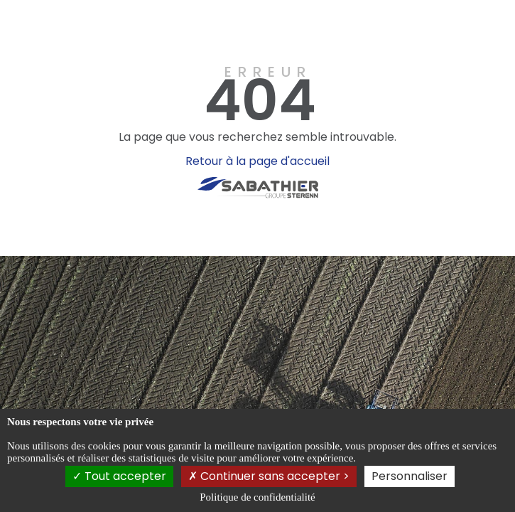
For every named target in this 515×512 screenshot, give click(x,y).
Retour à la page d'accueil (257, 161)
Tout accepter (119, 476)
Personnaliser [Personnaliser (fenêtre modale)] (410, 476)
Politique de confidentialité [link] (257, 497)
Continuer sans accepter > (268, 476)
